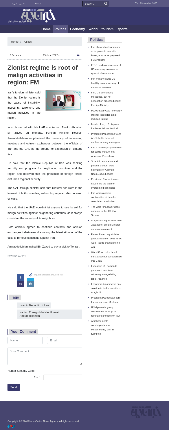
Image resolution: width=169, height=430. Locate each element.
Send (13, 387)
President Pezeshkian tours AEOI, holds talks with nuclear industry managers (106, 138)
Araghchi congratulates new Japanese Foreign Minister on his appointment (106, 224)
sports (123, 29)
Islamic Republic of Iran (34, 305)
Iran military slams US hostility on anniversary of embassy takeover (105, 82)
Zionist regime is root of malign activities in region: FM (42, 75)
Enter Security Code (21, 370)
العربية (14, 4)
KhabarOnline (31, 16)
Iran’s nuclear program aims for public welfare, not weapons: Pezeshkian (106, 151)
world (93, 29)
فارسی (22, 4)
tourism (107, 29)
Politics (60, 29)
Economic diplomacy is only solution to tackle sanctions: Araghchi (106, 288)
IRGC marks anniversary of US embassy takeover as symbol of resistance (106, 69)
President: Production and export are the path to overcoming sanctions (105, 183)
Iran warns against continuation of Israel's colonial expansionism (103, 197)
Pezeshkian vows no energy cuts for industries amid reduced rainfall (106, 114)
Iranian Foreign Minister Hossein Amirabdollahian (40, 314)
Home (46, 29)
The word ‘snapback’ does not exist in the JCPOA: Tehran (105, 211)
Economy (77, 29)
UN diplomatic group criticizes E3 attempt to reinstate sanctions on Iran (105, 311)
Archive (38, 4)
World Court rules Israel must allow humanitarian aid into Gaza (106, 256)
